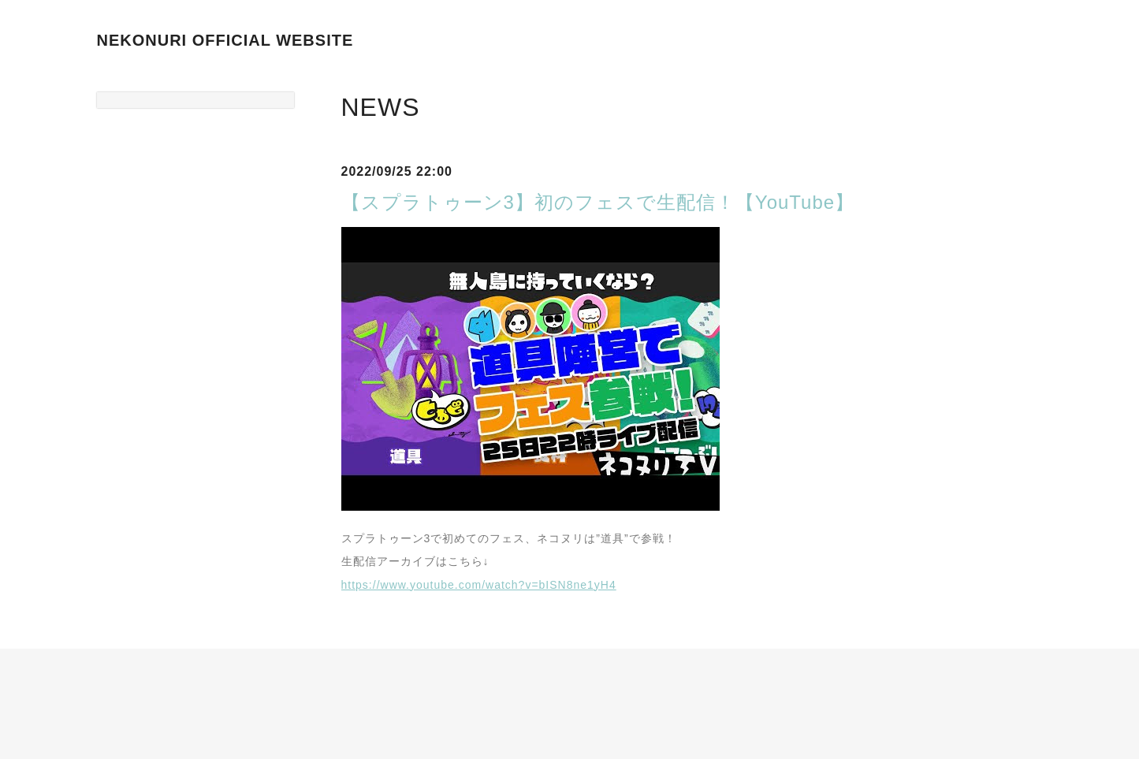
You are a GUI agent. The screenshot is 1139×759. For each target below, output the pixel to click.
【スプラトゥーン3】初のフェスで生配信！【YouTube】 (598, 202)
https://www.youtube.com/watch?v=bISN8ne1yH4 (478, 585)
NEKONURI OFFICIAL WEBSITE (225, 40)
